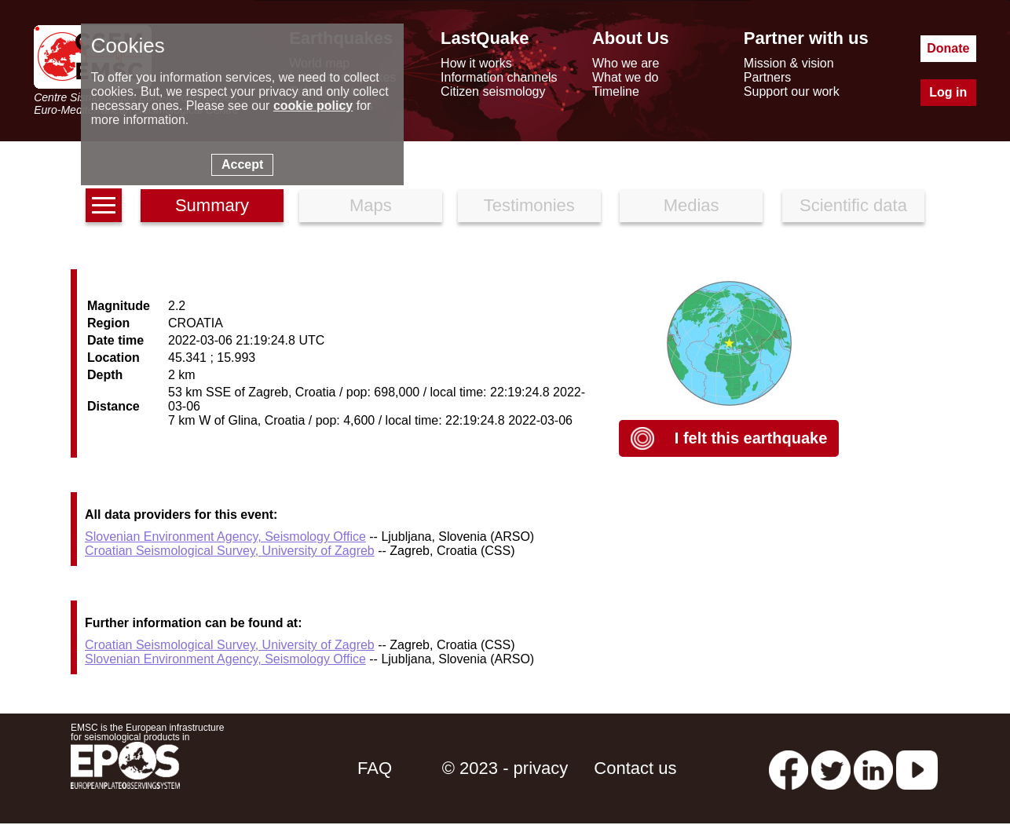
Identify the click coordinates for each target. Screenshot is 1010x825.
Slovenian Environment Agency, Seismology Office (225, 536)
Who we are (625, 63)
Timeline (615, 91)
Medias (691, 205)
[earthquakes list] (104, 205)
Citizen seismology (493, 91)
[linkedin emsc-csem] (873, 768)
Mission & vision (789, 63)
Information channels (499, 77)
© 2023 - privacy (505, 768)
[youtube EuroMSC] (917, 768)
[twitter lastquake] (831, 768)
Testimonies (529, 205)
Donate (948, 48)
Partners (767, 77)
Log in (948, 92)
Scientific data (853, 205)
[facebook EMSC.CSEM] (788, 768)
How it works (476, 63)
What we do (625, 77)
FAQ (374, 768)
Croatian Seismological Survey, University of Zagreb (230, 550)
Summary (212, 205)
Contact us (635, 768)
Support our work (792, 91)
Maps (370, 205)
